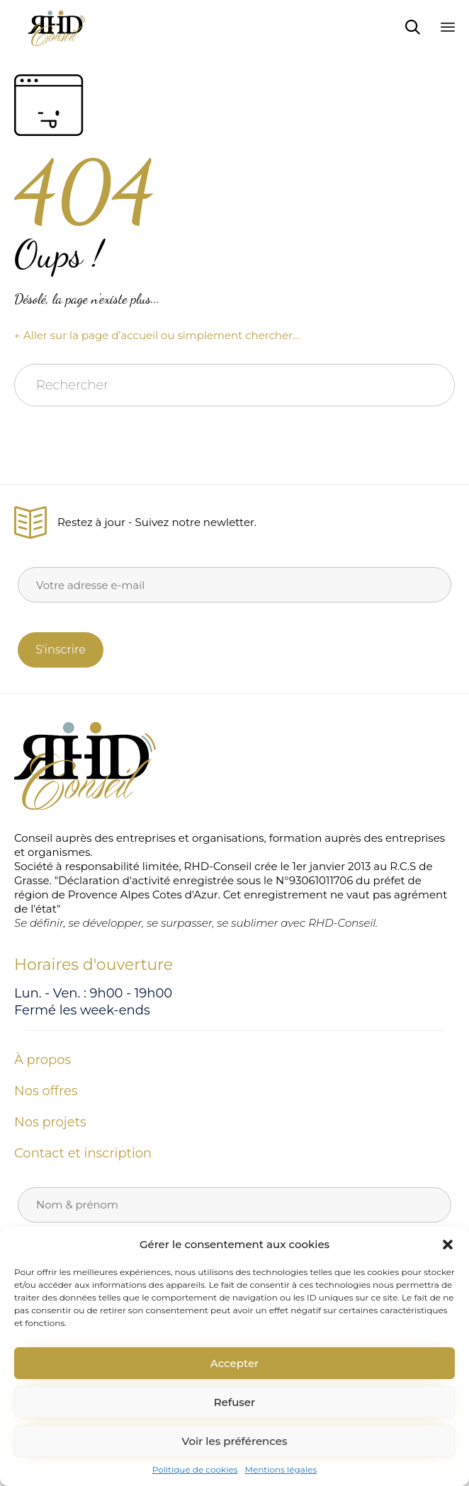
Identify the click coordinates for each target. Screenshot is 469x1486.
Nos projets (50, 1122)
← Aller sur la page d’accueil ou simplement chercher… (157, 335)
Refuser (234, 1402)
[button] (448, 1245)
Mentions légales (281, 1469)
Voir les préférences (235, 1441)
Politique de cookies (195, 1469)
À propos (42, 1060)
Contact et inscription (83, 1153)
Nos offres (46, 1091)
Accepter (234, 1363)
